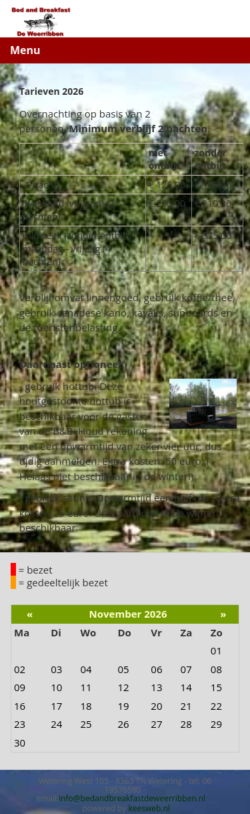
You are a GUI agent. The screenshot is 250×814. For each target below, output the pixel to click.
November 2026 (128, 613)
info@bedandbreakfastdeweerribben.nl (132, 798)
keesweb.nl (148, 808)
